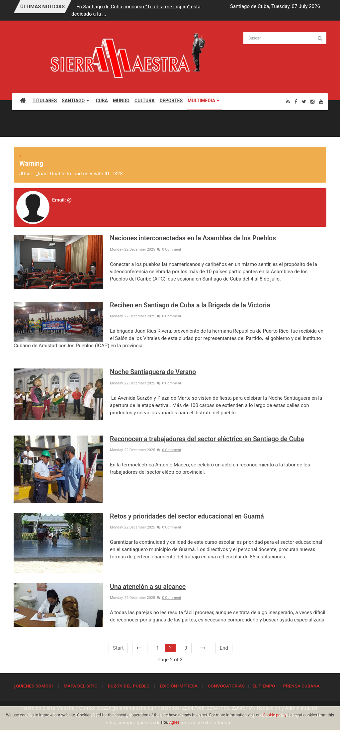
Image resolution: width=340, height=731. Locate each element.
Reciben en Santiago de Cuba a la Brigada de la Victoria (190, 305)
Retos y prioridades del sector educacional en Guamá (187, 516)
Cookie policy (274, 715)
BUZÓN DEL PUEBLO (128, 686)
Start (118, 648)
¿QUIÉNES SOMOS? (33, 686)
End (224, 648)
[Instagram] (312, 101)
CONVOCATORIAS (226, 686)
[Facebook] (296, 101)
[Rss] (288, 101)
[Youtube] (321, 101)
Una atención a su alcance (148, 587)
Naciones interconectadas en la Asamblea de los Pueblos (193, 238)
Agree (174, 722)
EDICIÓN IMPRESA (179, 686)
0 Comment (169, 249)
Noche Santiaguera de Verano (153, 372)
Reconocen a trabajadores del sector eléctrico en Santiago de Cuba (207, 439)
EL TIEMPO (263, 686)
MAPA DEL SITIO (80, 686)
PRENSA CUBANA (301, 686)
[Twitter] (304, 101)
